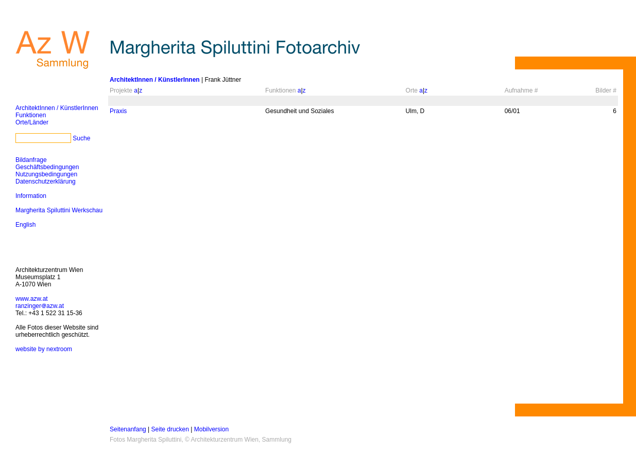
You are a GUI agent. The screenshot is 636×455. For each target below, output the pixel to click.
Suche (81, 138)
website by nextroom (43, 349)
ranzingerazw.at (39, 306)
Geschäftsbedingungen (47, 167)
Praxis (118, 111)
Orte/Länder (31, 122)
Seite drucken (170, 429)
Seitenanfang (128, 429)
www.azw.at (31, 298)
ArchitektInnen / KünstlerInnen (56, 108)
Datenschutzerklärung (45, 181)
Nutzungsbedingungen (46, 174)
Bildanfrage (31, 159)
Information (30, 195)
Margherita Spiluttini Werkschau (58, 210)
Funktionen (30, 115)
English (25, 224)
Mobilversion (211, 429)
